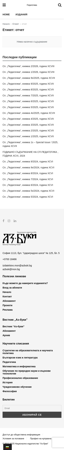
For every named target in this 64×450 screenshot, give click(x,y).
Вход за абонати (12, 287)
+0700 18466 (10, 259)
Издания (21, 14)
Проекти (7, 305)
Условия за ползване (13, 438)
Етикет (16, 24)
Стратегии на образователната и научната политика (28, 351)
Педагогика (32, 5)
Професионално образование (20, 377)
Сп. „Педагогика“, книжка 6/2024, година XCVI (28, 185)
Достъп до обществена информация (21, 434)
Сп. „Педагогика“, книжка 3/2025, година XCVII (28, 124)
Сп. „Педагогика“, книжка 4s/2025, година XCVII (29, 113)
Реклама (8, 309)
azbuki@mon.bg (11, 269)
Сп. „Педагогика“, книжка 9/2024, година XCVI (28, 161)
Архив (6, 335)
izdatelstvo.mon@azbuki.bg (17, 265)
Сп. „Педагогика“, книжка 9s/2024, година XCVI (28, 167)
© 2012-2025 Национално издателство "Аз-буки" (25, 443)
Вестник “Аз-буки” (13, 326)
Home (6, 14)
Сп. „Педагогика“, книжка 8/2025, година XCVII (28, 89)
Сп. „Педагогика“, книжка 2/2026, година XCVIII (28, 66)
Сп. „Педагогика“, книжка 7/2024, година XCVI (28, 179)
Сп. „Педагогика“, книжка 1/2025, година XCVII (28, 136)
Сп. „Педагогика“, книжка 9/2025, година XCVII (28, 83)
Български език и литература (20, 357)
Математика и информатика (19, 366)
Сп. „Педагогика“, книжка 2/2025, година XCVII (28, 130)
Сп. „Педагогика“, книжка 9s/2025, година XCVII (29, 78)
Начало (6, 24)
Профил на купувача (40, 438)
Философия (10, 391)
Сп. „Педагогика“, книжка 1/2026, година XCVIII (28, 72)
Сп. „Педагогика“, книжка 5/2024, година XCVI (28, 196)
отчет (24, 24)
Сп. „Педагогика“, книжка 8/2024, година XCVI (28, 173)
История (7, 382)
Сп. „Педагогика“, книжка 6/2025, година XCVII (28, 101)
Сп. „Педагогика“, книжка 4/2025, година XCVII (28, 118)
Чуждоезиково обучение (17, 386)
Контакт (7, 296)
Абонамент (9, 301)
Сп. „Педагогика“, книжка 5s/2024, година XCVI (28, 190)
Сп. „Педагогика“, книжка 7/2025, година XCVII (28, 95)
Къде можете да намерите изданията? (25, 283)
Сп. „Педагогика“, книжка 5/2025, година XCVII (28, 107)
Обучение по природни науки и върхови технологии (27, 372)
